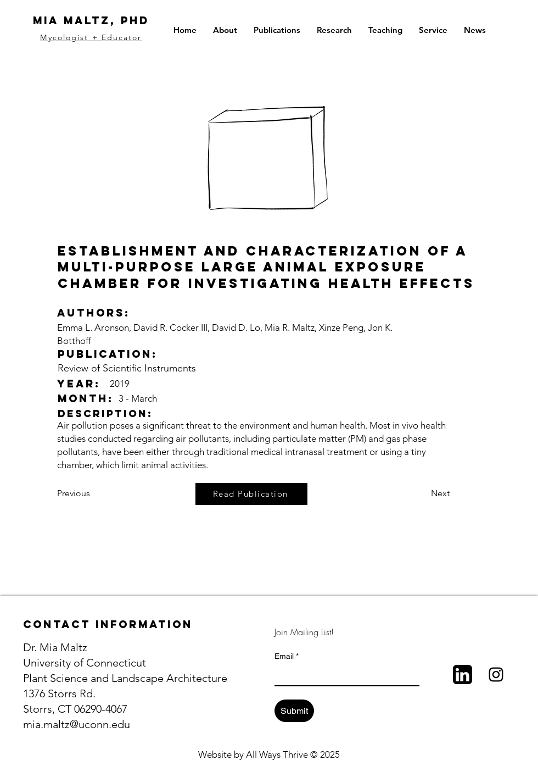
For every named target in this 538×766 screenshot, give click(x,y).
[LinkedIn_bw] (462, 674)
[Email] (343, 675)
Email (286, 656)
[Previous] (93, 494)
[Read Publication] (251, 494)
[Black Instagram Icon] (496, 674)
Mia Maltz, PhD (91, 20)
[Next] (422, 494)
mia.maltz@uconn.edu (76, 724)
